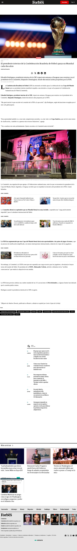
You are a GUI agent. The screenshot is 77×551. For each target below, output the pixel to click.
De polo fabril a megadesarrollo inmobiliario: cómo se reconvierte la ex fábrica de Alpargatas (41, 393)
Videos (55, 509)
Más (40, 346)
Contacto (15, 535)
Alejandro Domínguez (8, 311)
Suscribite (64, 2)
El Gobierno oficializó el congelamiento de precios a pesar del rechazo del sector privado (25, 254)
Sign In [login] (73, 2)
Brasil (34, 311)
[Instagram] (71, 535)
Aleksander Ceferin (24, 311)
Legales (49, 535)
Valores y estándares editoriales (25, 535)
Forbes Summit (64, 509)
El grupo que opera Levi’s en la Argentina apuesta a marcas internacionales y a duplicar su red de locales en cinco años (41, 354)
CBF (39, 311)
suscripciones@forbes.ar (13, 528)
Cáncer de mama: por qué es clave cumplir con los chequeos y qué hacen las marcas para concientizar (64, 254)
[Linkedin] (76, 535)
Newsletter (8, 535)
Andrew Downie (5, 69)
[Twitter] (68, 535)
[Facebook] (65, 535)
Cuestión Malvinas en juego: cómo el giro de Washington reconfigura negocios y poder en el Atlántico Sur (11, 498)
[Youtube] (73, 535)
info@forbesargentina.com (11, 523)
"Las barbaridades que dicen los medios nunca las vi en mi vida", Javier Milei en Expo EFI (12, 468)
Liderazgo (14, 509)
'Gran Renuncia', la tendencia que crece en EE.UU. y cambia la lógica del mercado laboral (25, 223)
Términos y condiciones (40, 535)
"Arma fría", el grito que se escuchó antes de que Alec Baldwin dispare (63, 199)
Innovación (4, 509)
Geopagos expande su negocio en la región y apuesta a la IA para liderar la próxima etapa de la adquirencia (41, 406)
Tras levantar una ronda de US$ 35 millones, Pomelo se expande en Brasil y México (63, 223)
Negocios (30, 509)
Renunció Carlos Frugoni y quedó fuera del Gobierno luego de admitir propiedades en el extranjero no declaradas (38, 469)
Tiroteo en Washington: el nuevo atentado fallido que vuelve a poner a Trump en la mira (64, 469)
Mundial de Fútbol (7, 314)
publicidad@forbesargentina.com (13, 521)
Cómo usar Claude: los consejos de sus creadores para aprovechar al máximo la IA (41, 366)
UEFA (17, 314)
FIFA (72, 311)
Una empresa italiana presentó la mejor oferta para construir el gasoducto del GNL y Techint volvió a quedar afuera (40, 379)
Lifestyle (38, 509)
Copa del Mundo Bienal (60, 311)
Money (22, 509)
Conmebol (47, 311)
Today (74, 509)
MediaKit (2, 535)
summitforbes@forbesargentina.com (13, 525)
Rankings (47, 509)
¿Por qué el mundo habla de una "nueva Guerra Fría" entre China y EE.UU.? (24, 200)
